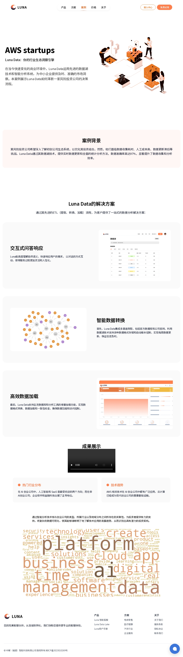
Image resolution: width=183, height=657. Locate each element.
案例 (83, 7)
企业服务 (128, 633)
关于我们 (158, 619)
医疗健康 (128, 624)
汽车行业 (128, 628)
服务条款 (158, 624)
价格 (93, 7)
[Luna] (19, 7)
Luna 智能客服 (101, 619)
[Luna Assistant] (148, 7)
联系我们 (158, 633)
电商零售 (128, 619)
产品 (63, 7)
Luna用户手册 (101, 628)
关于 (103, 7)
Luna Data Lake (102, 624)
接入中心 (148, 7)
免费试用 (164, 7)
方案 (73, 7)
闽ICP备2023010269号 (57, 650)
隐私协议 (158, 628)
